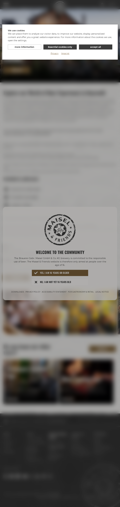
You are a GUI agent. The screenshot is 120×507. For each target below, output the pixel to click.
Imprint (65, 53)
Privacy (55, 53)
